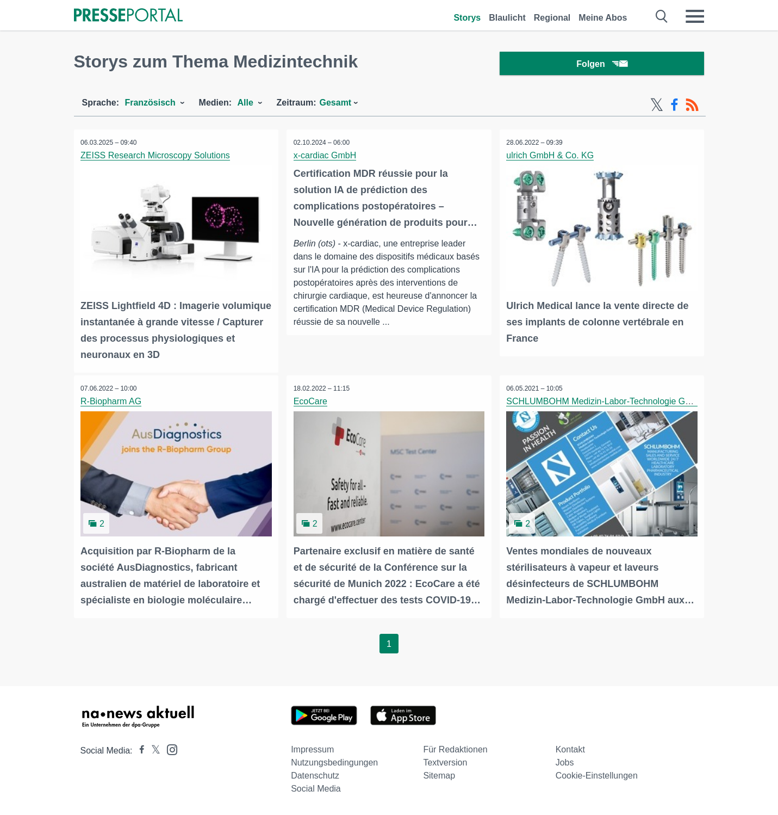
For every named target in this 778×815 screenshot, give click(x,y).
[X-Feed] (657, 108)
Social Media (316, 788)
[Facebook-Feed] (674, 108)
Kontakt (570, 749)
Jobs (565, 762)
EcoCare (311, 402)
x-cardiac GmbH (326, 158)
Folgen (601, 65)
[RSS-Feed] (692, 108)
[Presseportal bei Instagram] (168, 749)
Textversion (445, 762)
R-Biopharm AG (112, 402)
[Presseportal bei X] (152, 750)
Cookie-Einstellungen (597, 775)
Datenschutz (315, 775)
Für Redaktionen (455, 749)
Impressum (312, 749)
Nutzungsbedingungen (334, 762)
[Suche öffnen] (662, 16)
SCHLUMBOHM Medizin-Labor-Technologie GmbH (606, 402)
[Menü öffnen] (695, 16)
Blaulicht (507, 17)
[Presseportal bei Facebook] (139, 750)
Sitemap (439, 775)
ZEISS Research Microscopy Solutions (157, 158)
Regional (552, 17)
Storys (467, 17)
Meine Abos (602, 17)
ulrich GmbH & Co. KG (551, 158)
